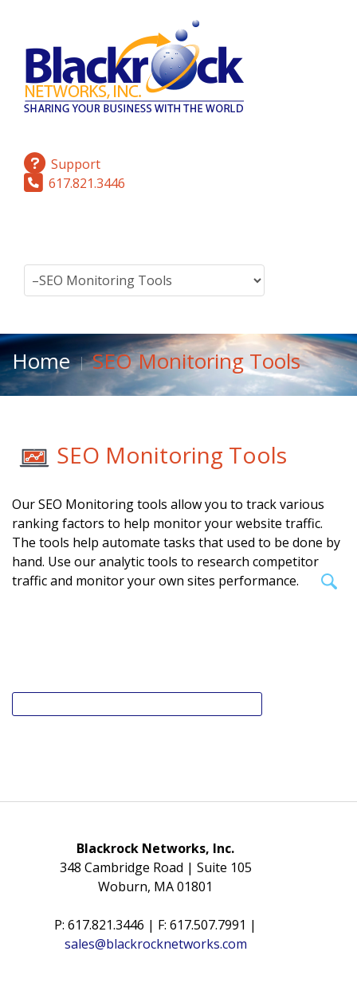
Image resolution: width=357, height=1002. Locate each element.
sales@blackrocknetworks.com (156, 944)
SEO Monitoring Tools (172, 455)
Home (41, 360)
